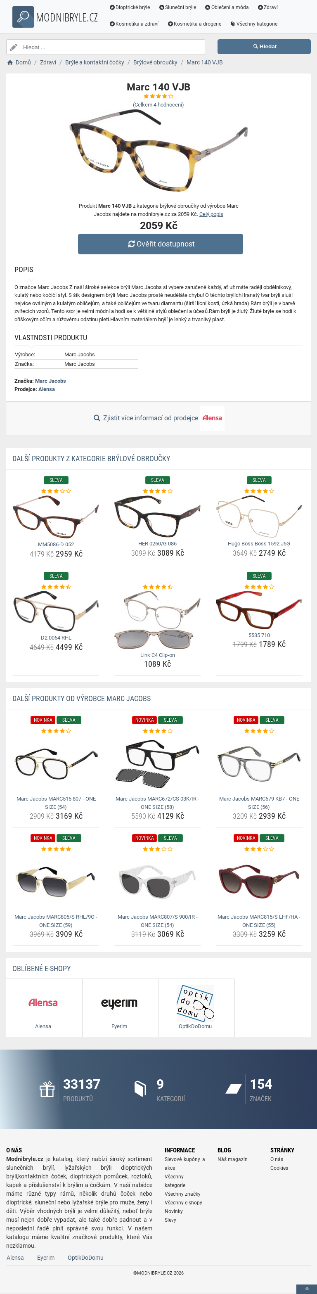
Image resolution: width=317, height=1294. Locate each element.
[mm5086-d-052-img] (56, 517)
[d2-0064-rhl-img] (56, 611)
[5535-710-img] (259, 610)
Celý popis (211, 214)
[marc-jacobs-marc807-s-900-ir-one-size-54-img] (157, 882)
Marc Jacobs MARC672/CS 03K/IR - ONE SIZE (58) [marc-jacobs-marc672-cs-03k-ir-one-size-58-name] (157, 803)
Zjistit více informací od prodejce (158, 418)
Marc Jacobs (50, 381)
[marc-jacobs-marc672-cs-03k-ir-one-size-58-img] (157, 764)
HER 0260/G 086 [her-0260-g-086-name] (157, 543)
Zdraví (267, 7)
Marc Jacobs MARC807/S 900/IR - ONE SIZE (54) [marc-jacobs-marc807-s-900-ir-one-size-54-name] (158, 921)
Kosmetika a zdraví (134, 24)
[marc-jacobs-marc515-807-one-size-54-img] (56, 764)
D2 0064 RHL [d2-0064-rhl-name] (56, 638)
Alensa (46, 389)
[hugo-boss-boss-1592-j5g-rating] (259, 491)
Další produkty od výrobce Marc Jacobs (81, 698)
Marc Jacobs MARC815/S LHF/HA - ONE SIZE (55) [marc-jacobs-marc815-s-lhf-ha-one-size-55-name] (259, 921)
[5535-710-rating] (259, 587)
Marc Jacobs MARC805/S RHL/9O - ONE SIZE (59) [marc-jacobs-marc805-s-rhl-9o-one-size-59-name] (55, 921)
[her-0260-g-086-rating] (157, 491)
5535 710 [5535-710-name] (259, 635)
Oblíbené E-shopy (41, 968)
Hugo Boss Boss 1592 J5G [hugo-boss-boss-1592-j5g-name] (259, 543)
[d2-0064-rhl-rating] (56, 587)
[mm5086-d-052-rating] (56, 491)
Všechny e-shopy (183, 1203)
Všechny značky (183, 1194)
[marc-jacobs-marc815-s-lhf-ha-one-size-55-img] (259, 882)
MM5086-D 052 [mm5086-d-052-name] (56, 544)
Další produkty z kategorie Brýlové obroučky (91, 458)
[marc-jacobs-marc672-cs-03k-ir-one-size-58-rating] (157, 731)
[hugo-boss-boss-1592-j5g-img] (259, 516)
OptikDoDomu (86, 1257)
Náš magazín (233, 1159)
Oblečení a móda (227, 7)
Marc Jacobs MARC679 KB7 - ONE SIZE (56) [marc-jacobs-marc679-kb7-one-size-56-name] (259, 803)
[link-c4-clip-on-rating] (157, 587)
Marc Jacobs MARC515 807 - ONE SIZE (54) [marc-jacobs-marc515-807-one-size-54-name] (56, 803)
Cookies (279, 1168)
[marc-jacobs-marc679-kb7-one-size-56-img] (259, 764)
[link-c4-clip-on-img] (157, 620)
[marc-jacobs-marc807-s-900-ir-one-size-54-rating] (157, 849)
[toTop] (306, 1289)
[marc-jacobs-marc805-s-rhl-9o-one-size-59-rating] (56, 849)
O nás (276, 1159)
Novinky (174, 1211)
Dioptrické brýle (129, 7)
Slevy (170, 1220)
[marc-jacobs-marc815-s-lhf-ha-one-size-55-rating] (259, 849)
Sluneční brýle (177, 7)
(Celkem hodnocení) (158, 105)
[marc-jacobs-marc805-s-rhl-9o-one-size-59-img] (56, 882)
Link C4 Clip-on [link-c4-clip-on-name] (157, 655)
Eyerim (45, 1257)
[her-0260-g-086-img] (157, 516)
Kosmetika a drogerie (194, 24)
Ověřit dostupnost (160, 243)
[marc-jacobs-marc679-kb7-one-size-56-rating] (259, 731)
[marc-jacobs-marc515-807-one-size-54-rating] (56, 731)
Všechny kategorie (254, 24)
